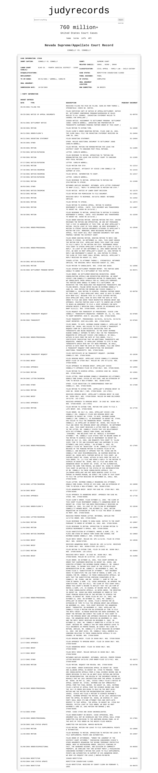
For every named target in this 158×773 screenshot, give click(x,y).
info (83, 38)
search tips (121, 23)
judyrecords (79, 10)
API (89, 38)
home (68, 38)
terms (76, 38)
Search (121, 20)
